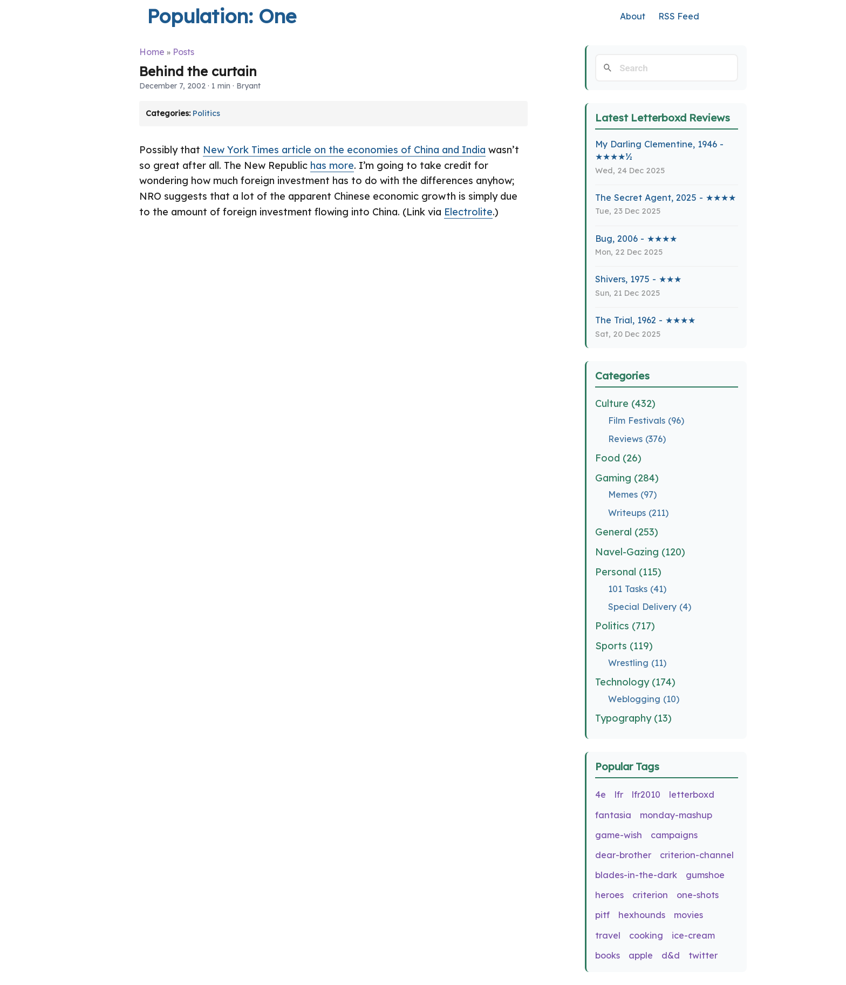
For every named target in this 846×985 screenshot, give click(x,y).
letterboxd (691, 794)
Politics (206, 113)
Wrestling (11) (637, 662)
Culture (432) (625, 403)
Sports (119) (624, 646)
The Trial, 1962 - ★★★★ (645, 320)
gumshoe (705, 874)
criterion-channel (697, 855)
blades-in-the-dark (636, 874)
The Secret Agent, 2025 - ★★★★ (665, 197)
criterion (650, 894)
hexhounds (641, 914)
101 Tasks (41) (637, 588)
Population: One (221, 16)
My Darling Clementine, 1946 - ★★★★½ (659, 150)
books (607, 955)
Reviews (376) (637, 438)
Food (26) (618, 458)
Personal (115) (628, 572)
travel (607, 935)
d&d (670, 955)
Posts (183, 51)
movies (688, 914)
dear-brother (623, 855)
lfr (619, 794)
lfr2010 (646, 794)
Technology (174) (635, 682)
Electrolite (468, 212)
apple (641, 955)
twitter (703, 955)
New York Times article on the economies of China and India (344, 150)
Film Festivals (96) (646, 420)
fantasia (613, 815)
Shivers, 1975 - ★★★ (638, 279)
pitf (602, 914)
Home (152, 51)
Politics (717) (625, 626)
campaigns (674, 835)
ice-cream (693, 935)
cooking (646, 935)
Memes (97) (632, 494)
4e (600, 794)
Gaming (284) (627, 478)
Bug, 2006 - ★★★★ (636, 238)
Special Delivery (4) (649, 606)
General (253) (626, 532)
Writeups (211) (638, 512)
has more (332, 165)
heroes (609, 894)
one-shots (698, 894)
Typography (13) (633, 718)
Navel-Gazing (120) (640, 552)
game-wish (618, 835)
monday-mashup (676, 815)
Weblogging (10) (643, 699)
